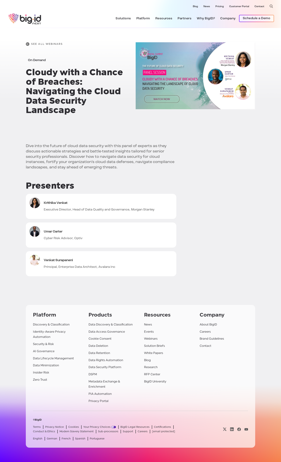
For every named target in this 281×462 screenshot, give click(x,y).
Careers (205, 331)
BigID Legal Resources (134, 427)
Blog (195, 6)
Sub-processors (108, 431)
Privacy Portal (98, 401)
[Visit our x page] (225, 429)
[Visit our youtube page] (246, 429)
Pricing (219, 6)
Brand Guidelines (212, 338)
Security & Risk (43, 344)
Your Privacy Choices (96, 427)
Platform (143, 18)
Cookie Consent (100, 338)
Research (151, 367)
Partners (184, 18)
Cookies (73, 427)
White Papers (153, 353)
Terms (37, 427)
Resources (163, 18)
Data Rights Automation (106, 360)
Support (128, 431)
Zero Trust (40, 379)
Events (149, 331)
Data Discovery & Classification (111, 324)
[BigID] (25, 18)
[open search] (271, 6)
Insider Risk (41, 372)
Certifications (162, 427)
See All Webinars (44, 44)
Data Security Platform (105, 367)
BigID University (155, 381)
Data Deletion (98, 346)
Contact (259, 6)
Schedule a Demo (256, 18)
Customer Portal (239, 6)
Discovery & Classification (51, 324)
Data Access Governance (107, 331)
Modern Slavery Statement (76, 431)
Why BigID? (206, 18)
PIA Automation (100, 394)
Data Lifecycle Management (53, 358)
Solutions (123, 18)
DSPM (93, 374)
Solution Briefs (154, 346)
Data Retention (99, 353)
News (206, 6)
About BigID (208, 324)
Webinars (151, 338)
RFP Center (152, 374)
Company (228, 18)
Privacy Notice (54, 427)
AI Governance (43, 351)
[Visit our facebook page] (239, 429)
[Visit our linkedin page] (232, 429)
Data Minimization (46, 365)
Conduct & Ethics (44, 431)
